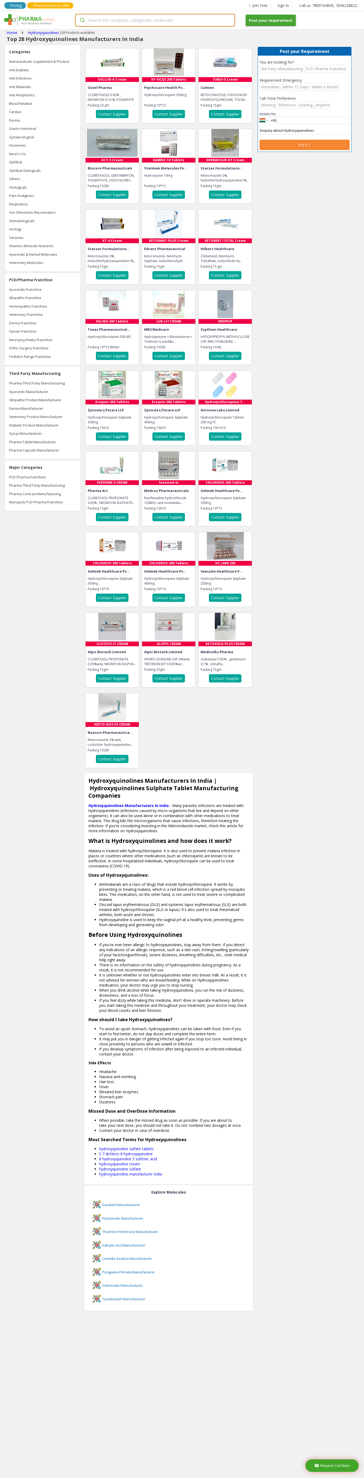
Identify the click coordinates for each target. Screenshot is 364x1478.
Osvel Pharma (100, 87)
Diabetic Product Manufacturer (34, 425)
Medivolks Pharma (217, 651)
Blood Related (20, 103)
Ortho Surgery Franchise (28, 348)
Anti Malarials (20, 86)
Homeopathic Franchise (28, 306)
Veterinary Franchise (26, 314)
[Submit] (82, 20)
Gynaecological (21, 137)
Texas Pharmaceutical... (109, 329)
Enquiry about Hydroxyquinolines (305, 131)
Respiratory (18, 204)
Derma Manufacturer (26, 408)
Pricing (16, 5)
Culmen (207, 87)
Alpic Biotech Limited (107, 651)
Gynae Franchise (23, 331)
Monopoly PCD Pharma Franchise (36, 502)
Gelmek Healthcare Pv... (222, 490)
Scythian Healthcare (219, 329)
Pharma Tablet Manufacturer (32, 442)
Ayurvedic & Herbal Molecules (33, 254)
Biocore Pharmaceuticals (110, 168)
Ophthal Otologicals (25, 170)
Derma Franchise (23, 323)
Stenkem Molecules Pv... (165, 168)
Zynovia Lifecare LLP (106, 410)
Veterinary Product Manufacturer (36, 416)
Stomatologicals (22, 220)
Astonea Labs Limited (220, 410)
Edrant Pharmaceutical (164, 248)
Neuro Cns (17, 153)
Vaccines (16, 237)
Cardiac (15, 111)
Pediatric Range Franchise (30, 356)
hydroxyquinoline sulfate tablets (126, 1148)
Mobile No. (268, 113)
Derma (14, 120)
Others (14, 178)
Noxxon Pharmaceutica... (110, 732)
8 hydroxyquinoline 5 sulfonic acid (128, 1158)
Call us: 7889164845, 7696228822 (328, 5)
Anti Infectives (20, 78)
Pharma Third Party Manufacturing (37, 383)
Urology (15, 229)
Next (304, 144)
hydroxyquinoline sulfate (120, 1168)
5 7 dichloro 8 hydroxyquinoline (126, 1153)
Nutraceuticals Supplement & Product (39, 61)
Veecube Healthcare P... (222, 571)
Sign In (283, 5)
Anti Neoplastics (22, 95)
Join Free (258, 5)
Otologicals (18, 187)
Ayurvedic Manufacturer (28, 391)
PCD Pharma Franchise (27, 477)
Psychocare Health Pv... (164, 87)
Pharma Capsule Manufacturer (34, 450)
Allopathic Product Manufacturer (35, 400)
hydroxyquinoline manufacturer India (130, 1174)
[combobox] (155, 20)
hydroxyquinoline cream (119, 1163)
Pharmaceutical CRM (51, 5)
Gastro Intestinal (22, 128)
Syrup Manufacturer (25, 433)
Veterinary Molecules (26, 262)
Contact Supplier (112, 114)
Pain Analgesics (21, 195)
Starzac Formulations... (222, 168)
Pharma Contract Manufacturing (35, 493)
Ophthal (15, 162)
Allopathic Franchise (25, 297)
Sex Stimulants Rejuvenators (32, 212)
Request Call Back (332, 1466)
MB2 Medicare (156, 329)
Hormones (17, 145)
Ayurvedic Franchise (25, 289)
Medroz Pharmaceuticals (166, 490)
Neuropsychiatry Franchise (30, 339)
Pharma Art (98, 490)
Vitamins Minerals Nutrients (31, 245)
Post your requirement (271, 20)
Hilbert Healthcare (217, 248)
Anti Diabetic (19, 70)
